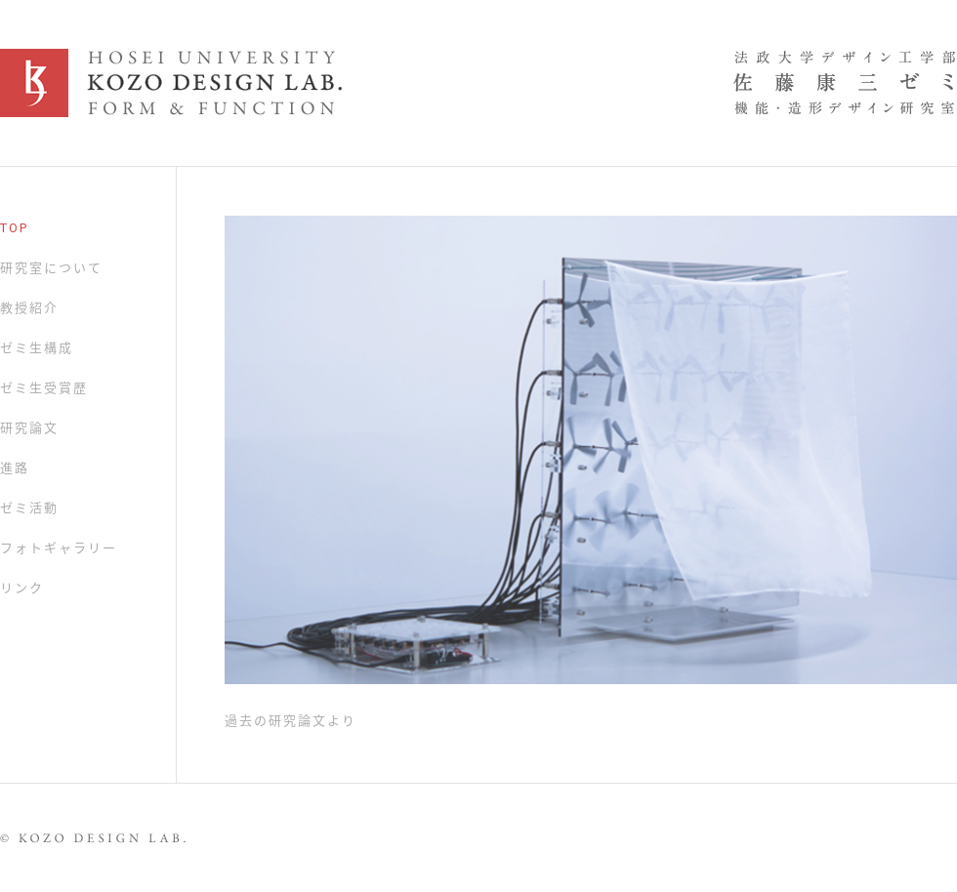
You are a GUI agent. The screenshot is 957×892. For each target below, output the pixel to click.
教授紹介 (29, 308)
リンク (22, 588)
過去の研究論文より (290, 720)
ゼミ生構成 (36, 348)
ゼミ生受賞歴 (44, 388)
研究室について (51, 268)
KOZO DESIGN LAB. (478, 83)
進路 (14, 468)
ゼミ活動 (29, 508)
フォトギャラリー (58, 548)
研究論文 (29, 428)
